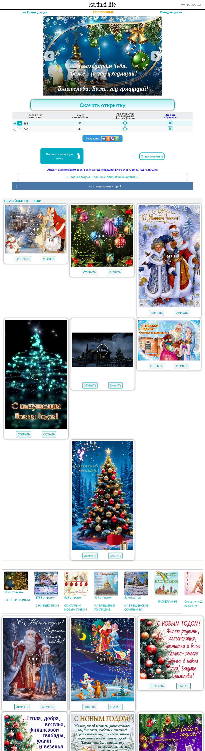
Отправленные (152, 156)
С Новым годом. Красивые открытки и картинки (102, 177)
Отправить (102, 138)
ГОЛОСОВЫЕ (103, 12)
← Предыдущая (35, 12)
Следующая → (171, 12)
